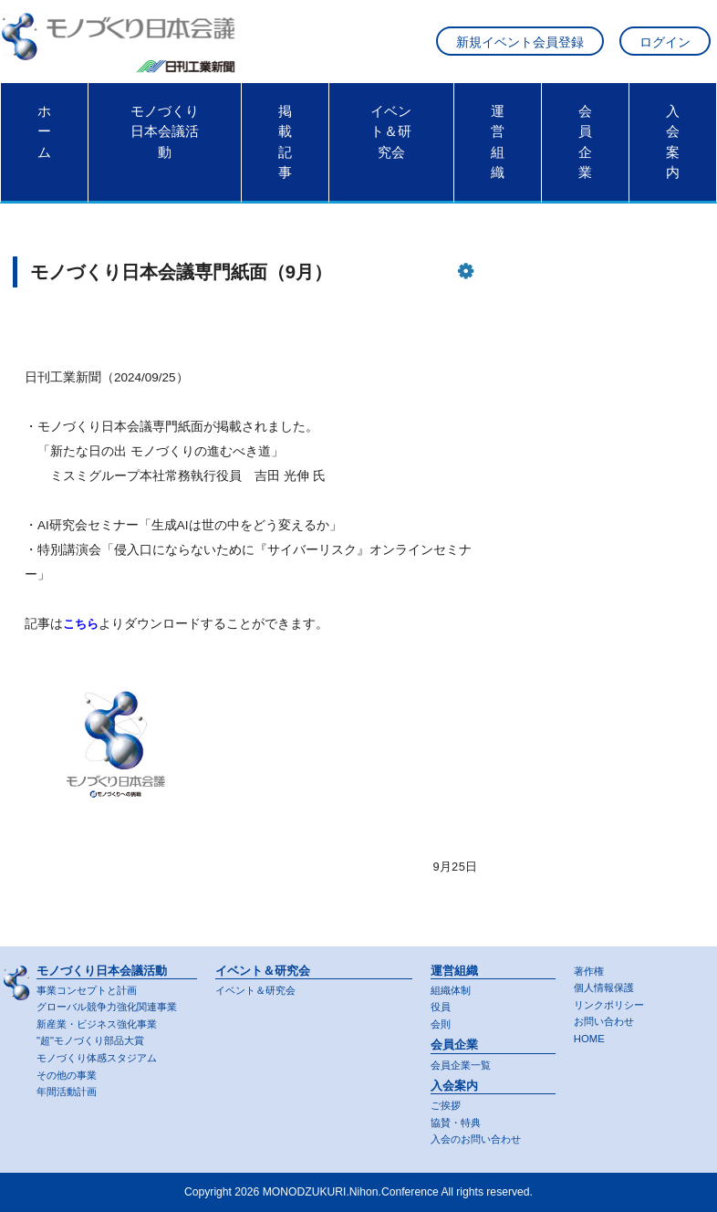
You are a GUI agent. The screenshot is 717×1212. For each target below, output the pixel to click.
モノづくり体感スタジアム (102, 1056)
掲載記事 (285, 145)
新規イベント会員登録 (520, 44)
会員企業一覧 (463, 1063)
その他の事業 (69, 1074)
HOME (590, 1037)
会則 (441, 1021)
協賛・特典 (458, 1121)
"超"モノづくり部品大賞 (94, 1039)
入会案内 (673, 145)
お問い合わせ (606, 1019)
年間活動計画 (69, 1091)
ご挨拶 (447, 1104)
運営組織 (497, 145)
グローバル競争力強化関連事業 (113, 1004)
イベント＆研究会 (390, 135)
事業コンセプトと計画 (91, 986)
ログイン (665, 44)
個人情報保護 (606, 984)
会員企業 (585, 145)
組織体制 (452, 986)
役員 (441, 1004)
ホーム (44, 135)
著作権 (590, 967)
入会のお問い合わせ (480, 1139)
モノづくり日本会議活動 (164, 135)
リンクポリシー (612, 1002)
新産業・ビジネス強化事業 (102, 1021)
